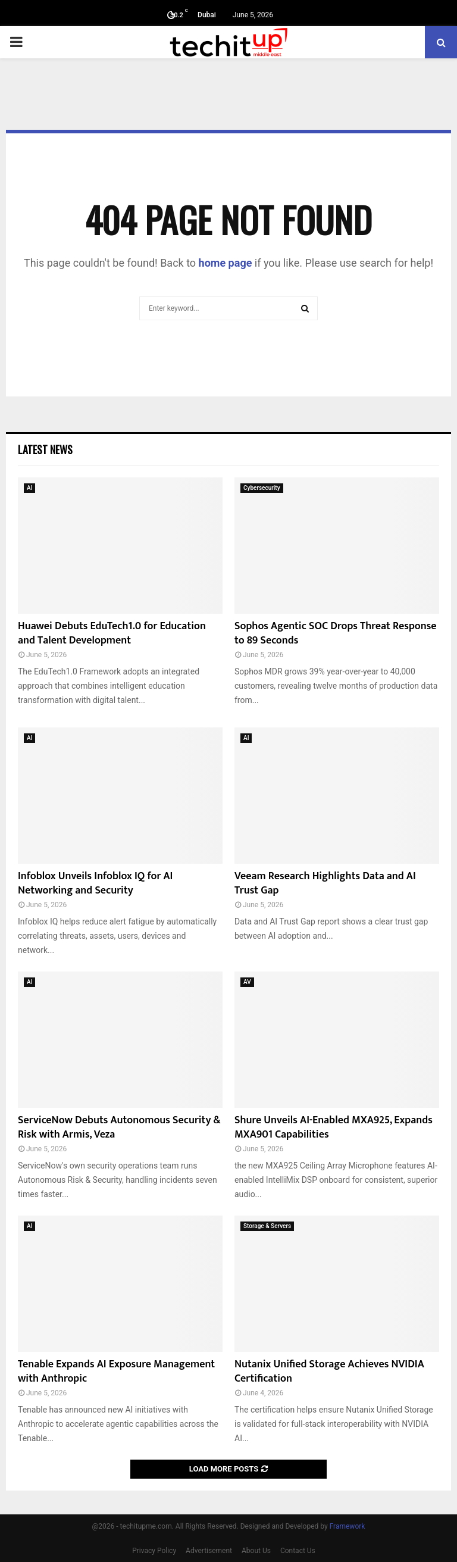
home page (225, 263)
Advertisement (209, 1551)
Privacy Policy (154, 1551)
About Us (256, 1551)
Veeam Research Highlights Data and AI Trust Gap (325, 883)
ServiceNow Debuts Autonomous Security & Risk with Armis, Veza (119, 1127)
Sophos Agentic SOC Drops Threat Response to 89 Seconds (335, 633)
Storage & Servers (267, 1226)
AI (29, 488)
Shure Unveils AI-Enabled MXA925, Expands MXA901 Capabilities (333, 1127)
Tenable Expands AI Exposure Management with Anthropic (116, 1371)
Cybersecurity (261, 488)
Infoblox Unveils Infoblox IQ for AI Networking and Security (95, 883)
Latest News (45, 449)
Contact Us (297, 1551)
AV (247, 982)
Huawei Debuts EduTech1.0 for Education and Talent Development (112, 633)
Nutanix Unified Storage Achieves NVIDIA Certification (329, 1371)
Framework (347, 1526)
